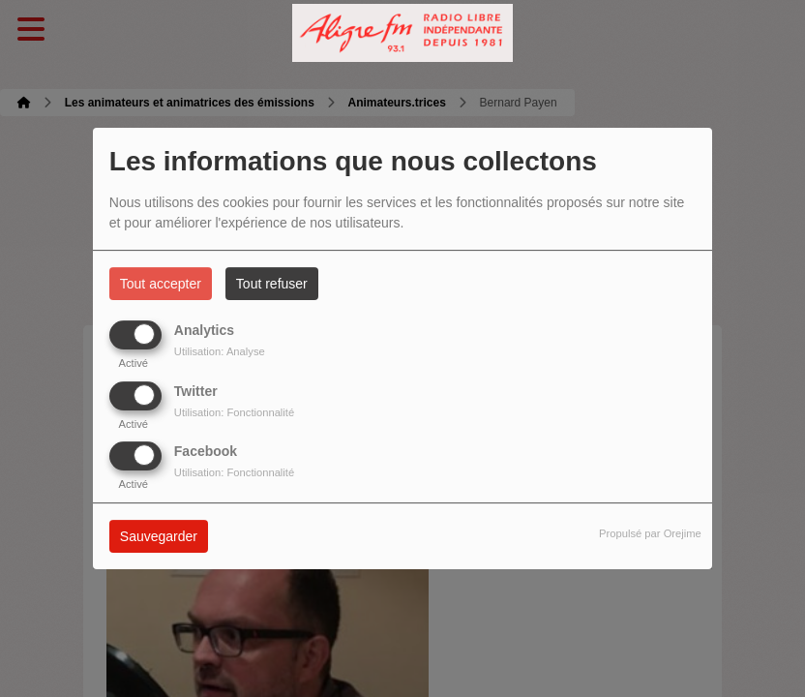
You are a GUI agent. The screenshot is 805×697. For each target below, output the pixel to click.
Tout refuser (272, 283)
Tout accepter (160, 283)
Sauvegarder (158, 536)
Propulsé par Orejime (650, 533)
